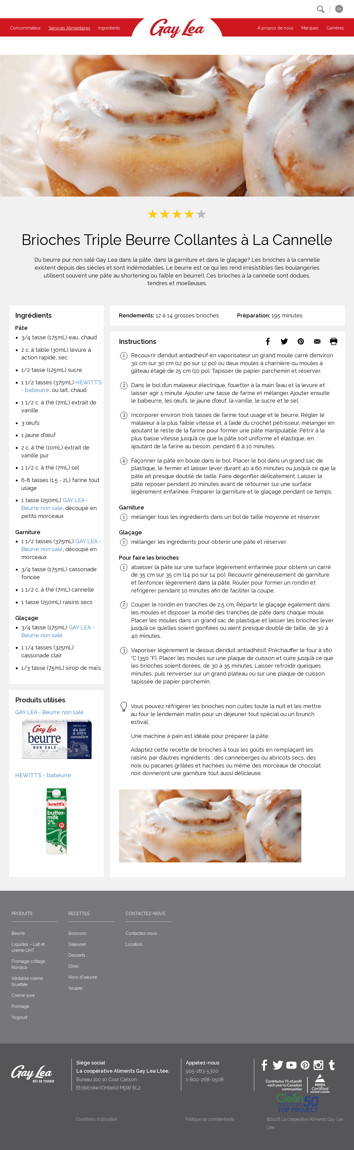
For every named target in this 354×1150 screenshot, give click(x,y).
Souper (75, 988)
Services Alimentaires (69, 28)
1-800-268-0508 (205, 1079)
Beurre (18, 933)
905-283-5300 (202, 1071)
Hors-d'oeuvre (82, 977)
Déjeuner (77, 944)
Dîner (73, 966)
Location (134, 944)
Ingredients (109, 28)
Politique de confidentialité (210, 1119)
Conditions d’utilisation (96, 1119)
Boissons (77, 933)
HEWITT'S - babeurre (43, 775)
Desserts (76, 955)
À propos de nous (275, 28)
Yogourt (19, 1017)
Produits (22, 913)
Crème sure (23, 995)
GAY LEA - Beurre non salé (49, 712)
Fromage (20, 1006)
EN (339, 9)
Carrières (335, 28)
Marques (309, 28)
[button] (321, 9)
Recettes (78, 913)
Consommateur (25, 28)
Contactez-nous (145, 913)
